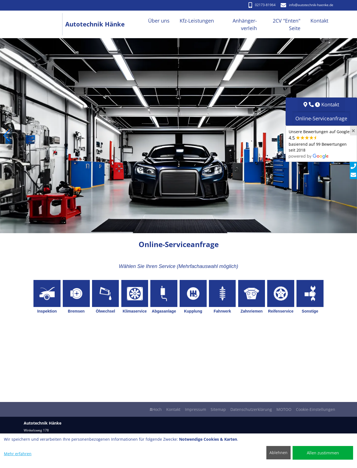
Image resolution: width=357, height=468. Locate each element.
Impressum (195, 409)
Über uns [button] (159, 20)
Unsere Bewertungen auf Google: (320, 144)
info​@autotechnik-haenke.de (307, 5)
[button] (6, 136)
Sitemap (218, 409)
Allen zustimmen (323, 452)
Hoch (156, 409)
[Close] (353, 130)
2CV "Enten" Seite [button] (286, 24)
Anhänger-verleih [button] (245, 24)
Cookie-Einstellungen (315, 409)
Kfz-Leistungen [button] (197, 20)
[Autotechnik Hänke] (44, 24)
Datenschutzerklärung (251, 409)
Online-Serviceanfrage (321, 118)
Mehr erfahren (18, 453)
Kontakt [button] (319, 20)
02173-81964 (262, 5)
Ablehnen (278, 452)
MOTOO (283, 409)
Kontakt (173, 409)
